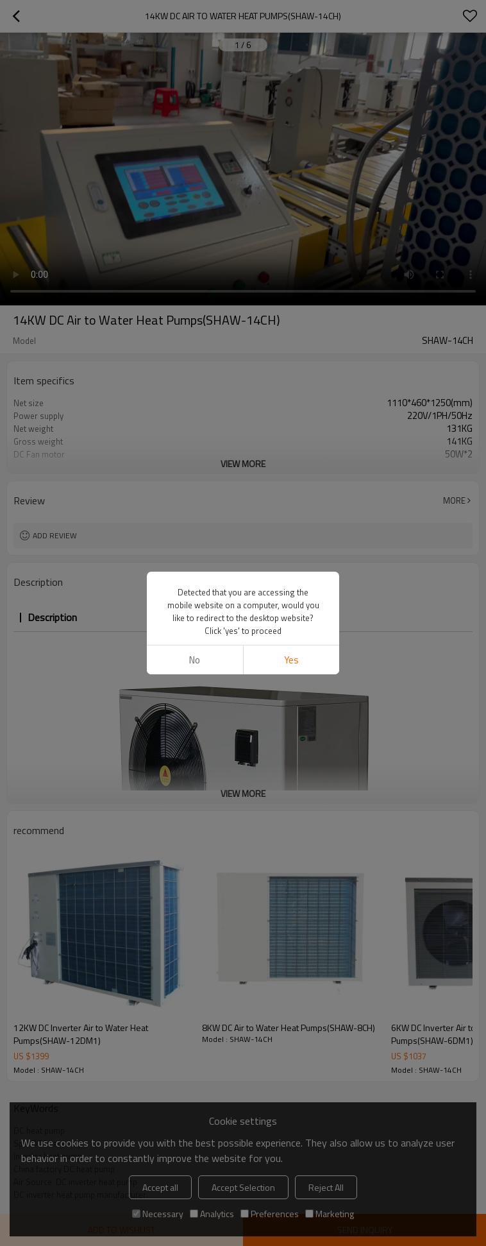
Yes (291, 660)
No (194, 660)
